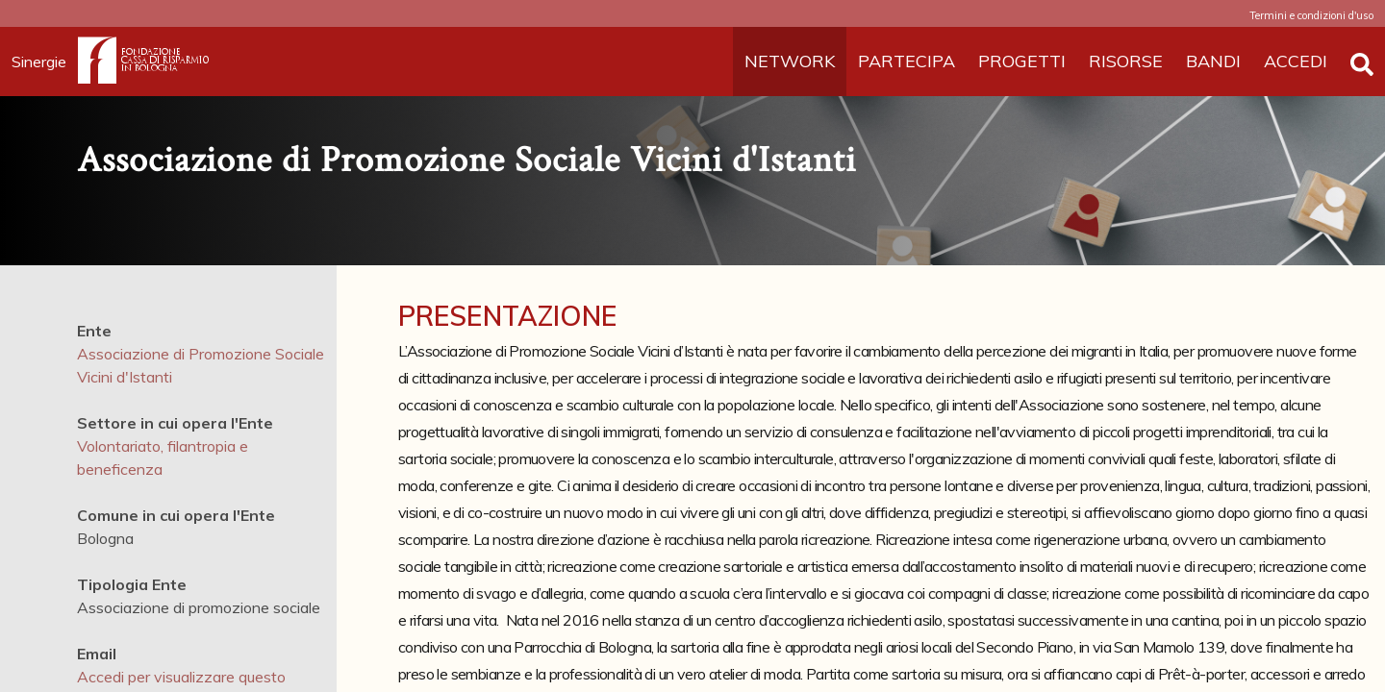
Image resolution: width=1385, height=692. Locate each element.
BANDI (1213, 61)
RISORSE (1126, 61)
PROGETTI (1022, 61)
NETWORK (789, 61)
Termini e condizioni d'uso (1311, 15)
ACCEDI (1295, 61)
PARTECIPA (906, 61)
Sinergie (45, 61)
